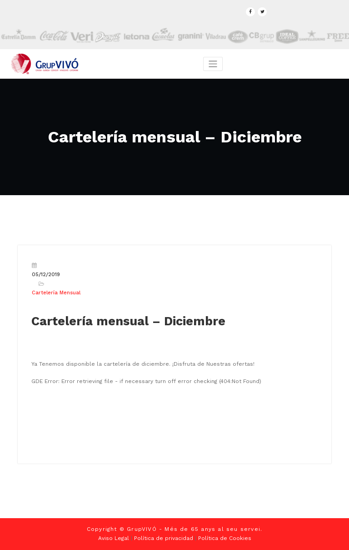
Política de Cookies (224, 538)
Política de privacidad (163, 538)
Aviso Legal (113, 538)
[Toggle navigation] (213, 64)
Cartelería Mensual (56, 293)
